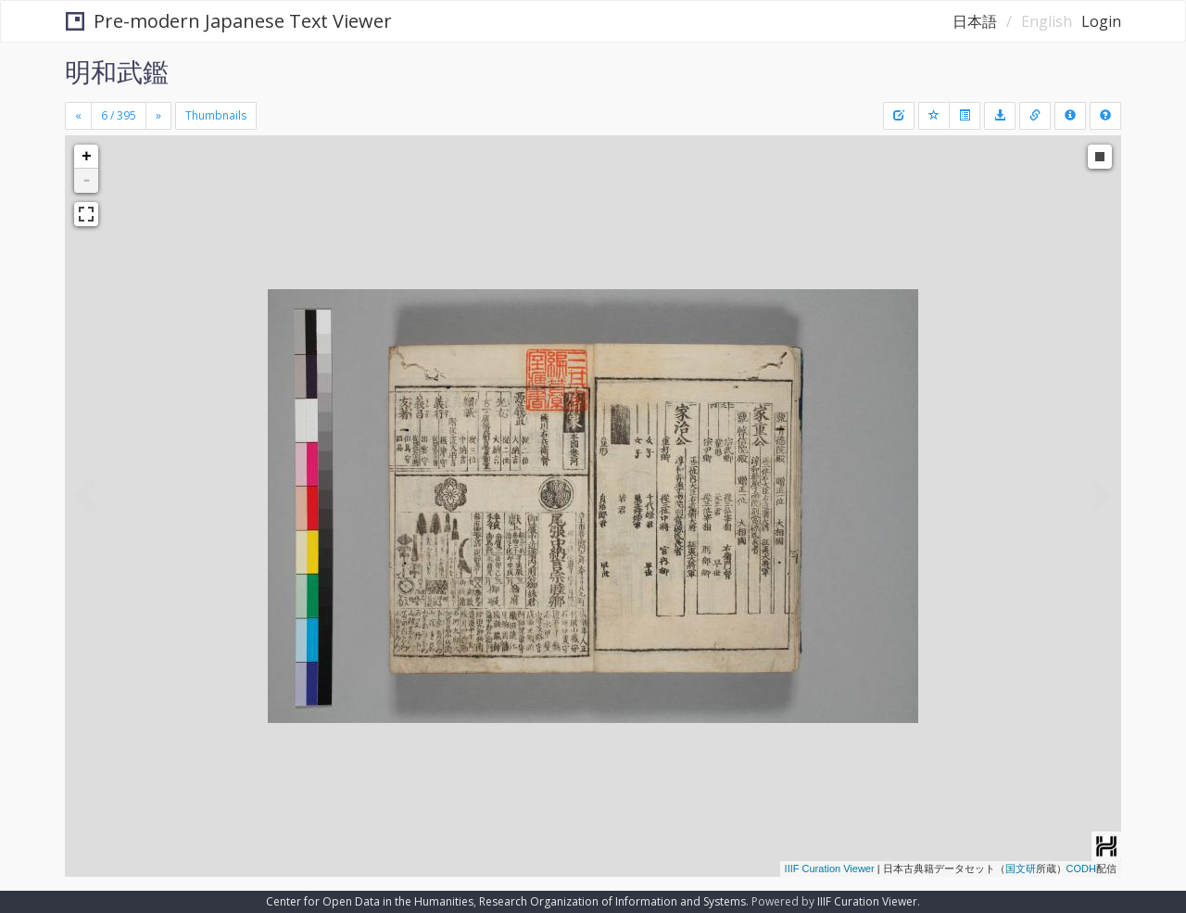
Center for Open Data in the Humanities (369, 901)
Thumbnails (215, 115)
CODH (1081, 868)
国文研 (1020, 868)
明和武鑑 (117, 71)
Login (1101, 21)
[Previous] (78, 116)
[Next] (158, 116)
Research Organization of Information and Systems (612, 901)
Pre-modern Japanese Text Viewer (229, 20)
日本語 (975, 21)
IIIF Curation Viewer (830, 868)
